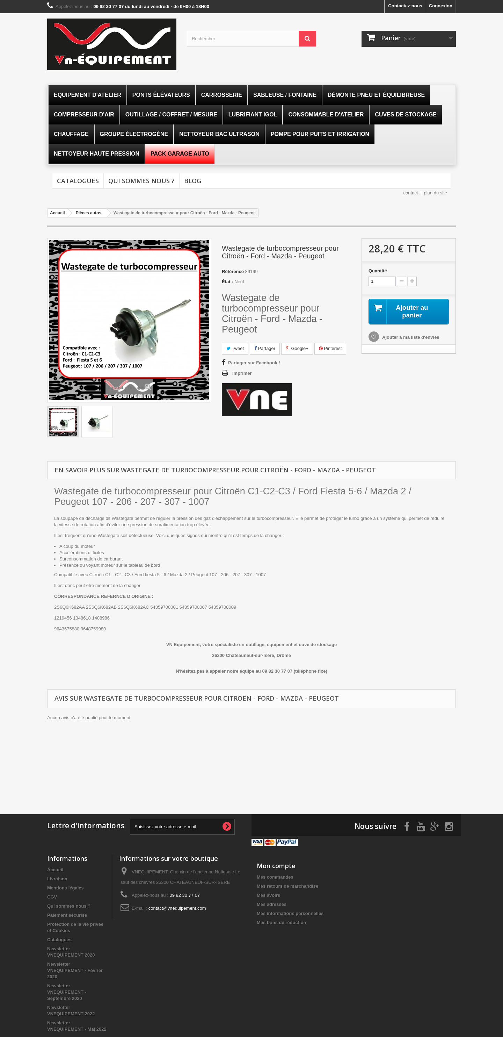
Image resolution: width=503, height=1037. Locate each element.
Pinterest (330, 348)
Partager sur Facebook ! (254, 362)
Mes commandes (275, 875)
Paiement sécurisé (67, 913)
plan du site (435, 192)
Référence (233, 271)
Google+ (297, 348)
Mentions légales (65, 886)
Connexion (440, 5)
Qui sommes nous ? (141, 181)
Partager (264, 348)
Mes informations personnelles (290, 912)
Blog (192, 181)
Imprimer (242, 373)
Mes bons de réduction (281, 921)
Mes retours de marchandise (287, 884)
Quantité (378, 270)
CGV (52, 895)
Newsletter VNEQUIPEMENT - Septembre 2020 (66, 991)
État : (227, 281)
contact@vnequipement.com (177, 906)
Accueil (55, 868)
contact (410, 192)
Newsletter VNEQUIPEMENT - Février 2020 (75, 969)
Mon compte (276, 864)
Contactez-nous (405, 5)
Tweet (235, 348)
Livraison (57, 877)
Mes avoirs (268, 893)
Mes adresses (271, 903)
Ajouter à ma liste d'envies (410, 337)
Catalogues (78, 181)
